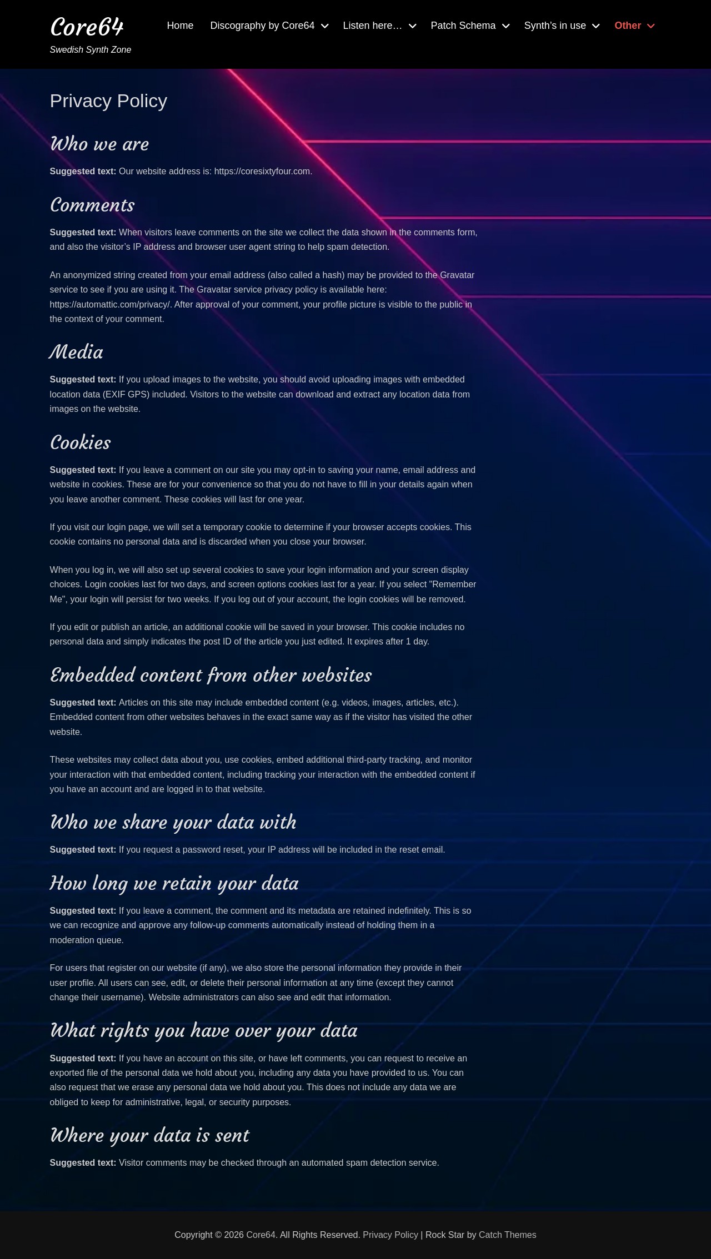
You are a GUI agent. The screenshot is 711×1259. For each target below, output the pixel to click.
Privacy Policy (390, 1235)
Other (627, 25)
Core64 (86, 27)
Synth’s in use (555, 25)
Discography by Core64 (262, 25)
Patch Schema (463, 25)
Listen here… (373, 25)
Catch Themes (508, 1235)
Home (180, 25)
